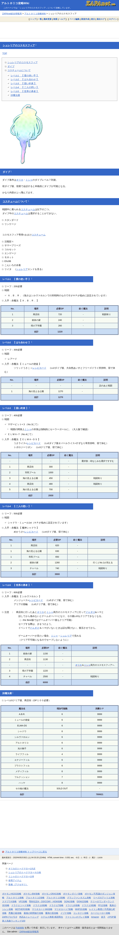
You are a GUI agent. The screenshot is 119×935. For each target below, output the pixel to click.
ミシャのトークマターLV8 (21, 876)
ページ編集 (74, 19)
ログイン (113, 19)
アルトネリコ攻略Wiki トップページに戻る (26, 851)
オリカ (19, 179)
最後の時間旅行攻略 (33, 913)
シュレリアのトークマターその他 (24, 872)
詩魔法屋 (15, 95)
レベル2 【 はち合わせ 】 (25, 79)
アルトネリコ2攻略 (35, 897)
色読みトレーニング (29, 917)
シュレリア (22, 269)
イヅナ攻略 (65, 913)
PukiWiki (20, 927)
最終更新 (48, 19)
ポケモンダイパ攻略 (73, 893)
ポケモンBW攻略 (31, 893)
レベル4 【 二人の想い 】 (25, 87)
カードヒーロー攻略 (100, 913)
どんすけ (90, 612)
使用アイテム (14, 880)
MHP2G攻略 (81, 909)
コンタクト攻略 (80, 913)
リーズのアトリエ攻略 (104, 897)
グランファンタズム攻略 (79, 897)
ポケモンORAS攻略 (51, 893)
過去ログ (101, 19)
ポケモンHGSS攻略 (11, 893)
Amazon (95, 917)
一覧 (40, 19)
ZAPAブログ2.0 (9, 917)
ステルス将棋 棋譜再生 (52, 917)
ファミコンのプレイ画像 (77, 917)
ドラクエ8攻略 (73, 905)
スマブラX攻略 (9, 901)
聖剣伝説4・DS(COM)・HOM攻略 (45, 901)
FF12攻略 (102, 905)
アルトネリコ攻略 (15, 897)
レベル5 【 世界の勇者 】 (25, 91)
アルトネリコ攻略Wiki (15, 3)
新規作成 (85, 19)
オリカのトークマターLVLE (21, 868)
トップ (33, 19)
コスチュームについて (19, 70)
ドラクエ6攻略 (40, 905)
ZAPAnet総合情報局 (12, 13)
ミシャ (29, 179)
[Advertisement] (59, 30)
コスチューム (10, 201)
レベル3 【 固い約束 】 (24, 83)
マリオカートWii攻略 (42, 909)
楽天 (103, 917)
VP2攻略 (23, 901)
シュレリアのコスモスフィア (19, 45)
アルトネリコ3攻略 (55, 897)
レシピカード (39, 368)
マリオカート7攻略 (63, 909)
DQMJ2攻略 (82, 901)
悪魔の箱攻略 (15, 913)
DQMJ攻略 (69, 901)
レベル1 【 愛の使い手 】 (25, 75)
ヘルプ (62, 19)
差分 (93, 19)
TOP (4, 53)
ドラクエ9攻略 (89, 905)
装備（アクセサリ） (18, 884)
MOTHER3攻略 (22, 909)
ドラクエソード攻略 (21, 905)
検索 (55, 19)
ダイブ (10, 66)
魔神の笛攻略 (51, 913)
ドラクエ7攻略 (56, 905)
